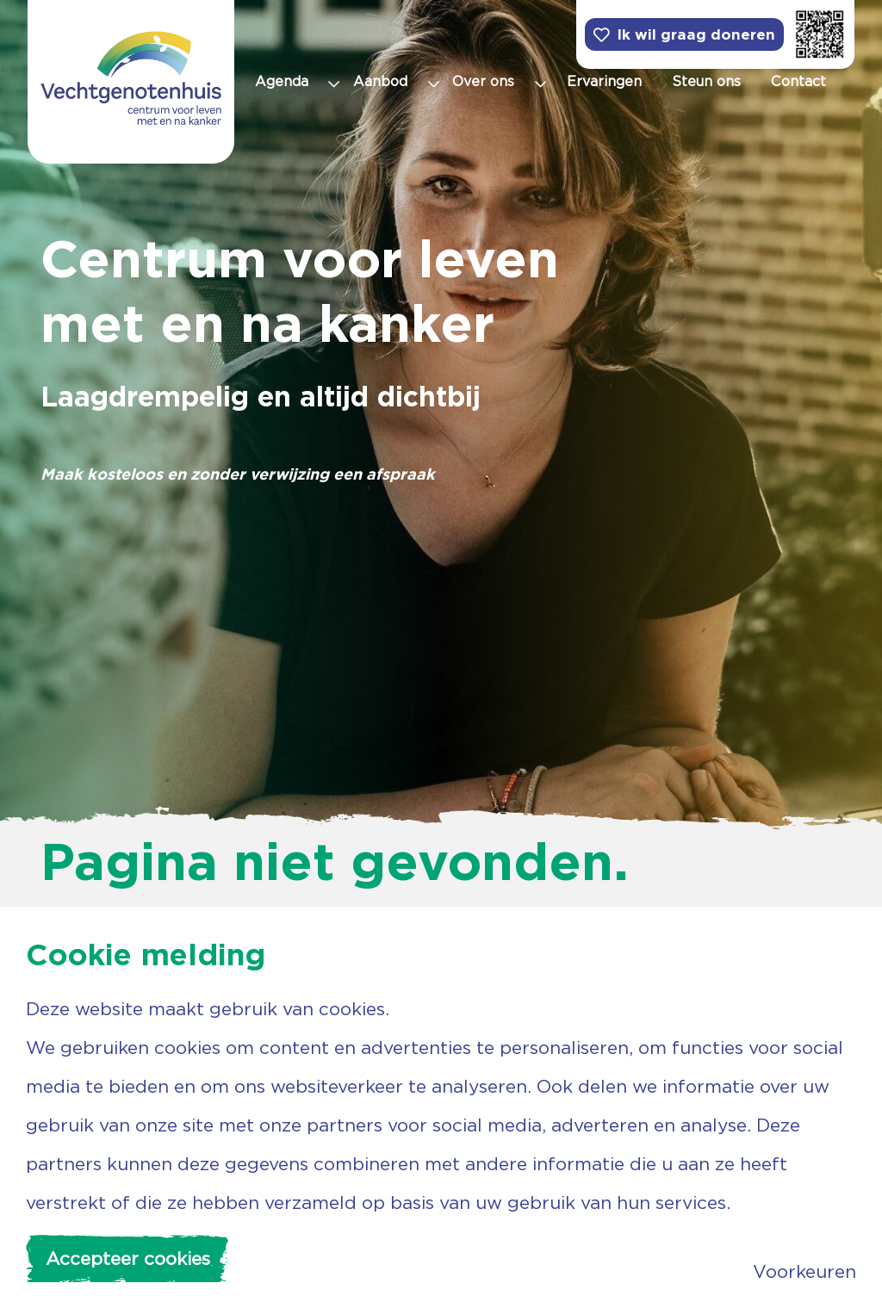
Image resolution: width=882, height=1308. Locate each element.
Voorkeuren (804, 1271)
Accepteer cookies (128, 1258)
